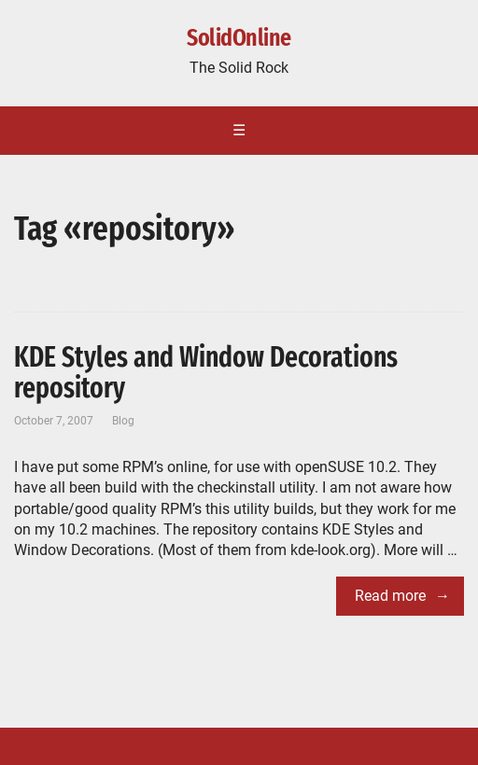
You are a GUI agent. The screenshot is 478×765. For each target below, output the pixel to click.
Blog (123, 420)
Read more (390, 596)
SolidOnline (238, 38)
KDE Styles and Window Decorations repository (206, 373)
